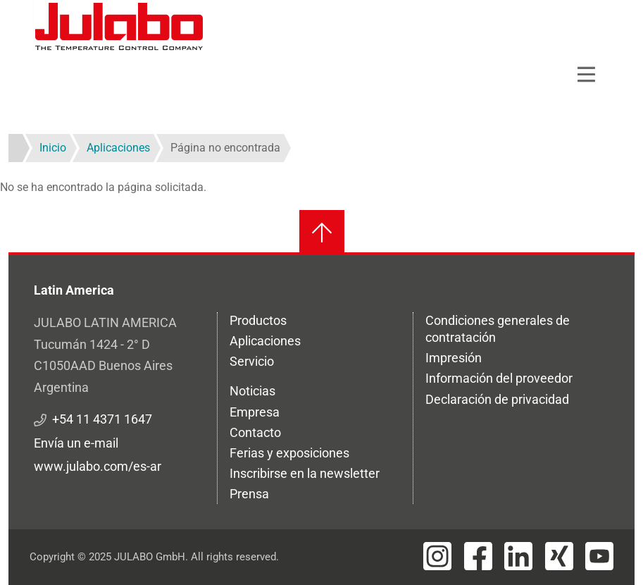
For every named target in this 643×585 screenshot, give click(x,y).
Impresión (453, 357)
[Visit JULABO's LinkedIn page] (518, 556)
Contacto (255, 432)
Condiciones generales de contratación (497, 329)
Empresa (255, 412)
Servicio (252, 361)
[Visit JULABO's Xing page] (559, 556)
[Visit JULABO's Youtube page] (599, 556)
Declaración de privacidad (497, 399)
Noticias (252, 390)
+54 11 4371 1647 (102, 419)
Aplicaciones (265, 340)
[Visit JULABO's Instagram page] (437, 556)
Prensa (249, 493)
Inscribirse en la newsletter (305, 473)
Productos (258, 320)
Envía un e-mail (76, 443)
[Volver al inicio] (321, 232)
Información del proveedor (499, 378)
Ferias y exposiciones (289, 452)
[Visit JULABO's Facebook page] (478, 556)
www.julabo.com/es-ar (97, 466)
